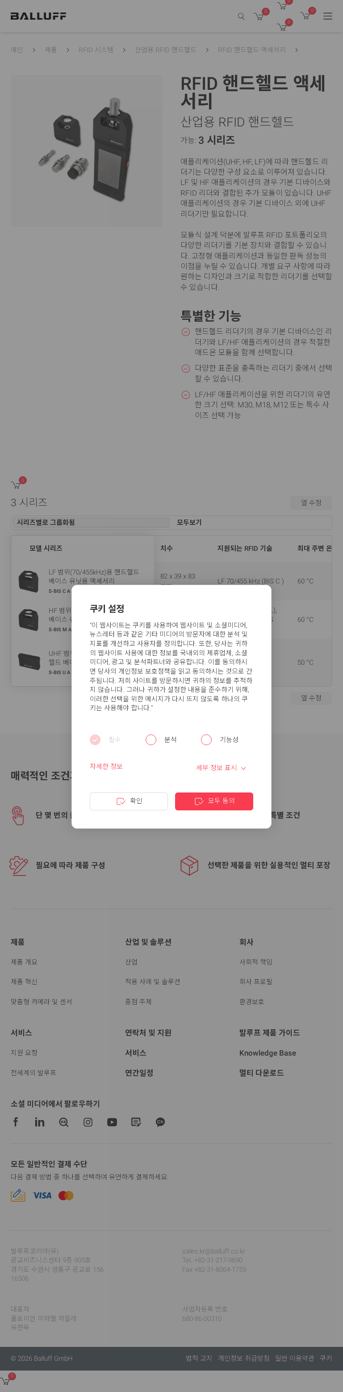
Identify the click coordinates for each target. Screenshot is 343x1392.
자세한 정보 (106, 767)
